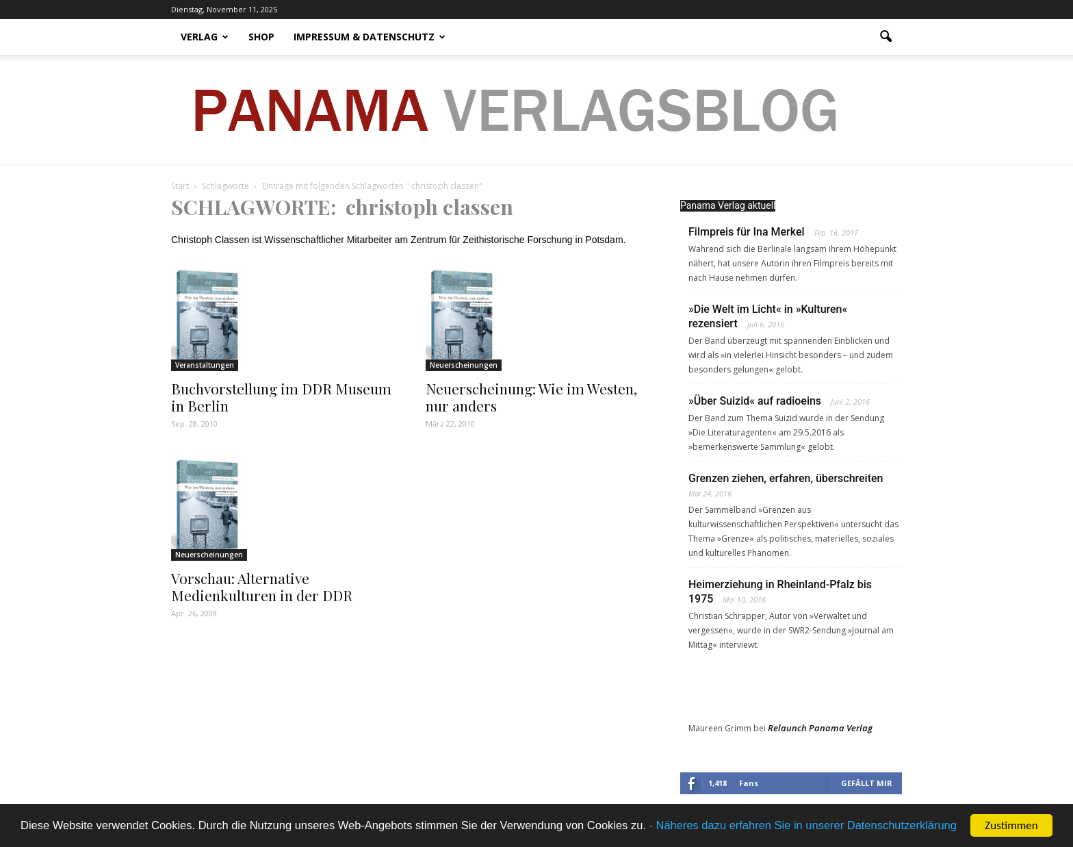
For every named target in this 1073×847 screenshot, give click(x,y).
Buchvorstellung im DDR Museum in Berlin (281, 397)
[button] (885, 37)
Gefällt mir (866, 783)
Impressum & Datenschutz (369, 36)
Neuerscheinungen (463, 365)
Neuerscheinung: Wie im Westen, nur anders (531, 397)
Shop (261, 36)
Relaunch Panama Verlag (820, 728)
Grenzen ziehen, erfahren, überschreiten (785, 478)
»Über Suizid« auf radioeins (754, 400)
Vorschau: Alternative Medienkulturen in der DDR (261, 586)
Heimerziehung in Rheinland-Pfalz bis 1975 (780, 591)
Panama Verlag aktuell (727, 205)
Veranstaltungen (204, 365)
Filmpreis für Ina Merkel (746, 231)
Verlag (205, 36)
